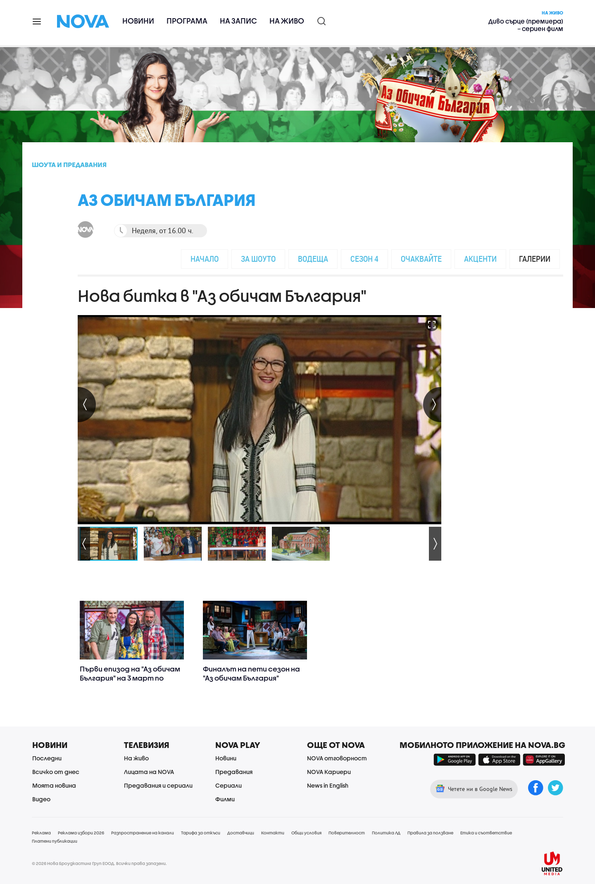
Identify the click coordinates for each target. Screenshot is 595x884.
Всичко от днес (55, 771)
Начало (204, 258)
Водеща (313, 258)
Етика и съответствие (486, 832)
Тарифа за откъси (200, 832)
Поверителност (346, 832)
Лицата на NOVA (149, 771)
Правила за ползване (430, 832)
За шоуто (258, 258)
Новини (138, 21)
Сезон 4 (364, 258)
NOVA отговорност (337, 758)
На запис (238, 21)
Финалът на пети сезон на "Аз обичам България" (251, 673)
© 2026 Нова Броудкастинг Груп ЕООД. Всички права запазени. (99, 863)
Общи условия (306, 832)
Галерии (534, 258)
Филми (225, 799)
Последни (47, 758)
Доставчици (240, 832)
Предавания (233, 771)
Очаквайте (421, 258)
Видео (41, 799)
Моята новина (54, 785)
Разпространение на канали (142, 832)
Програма (187, 21)
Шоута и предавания (69, 164)
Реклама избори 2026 (81, 832)
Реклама (41, 832)
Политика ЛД (386, 832)
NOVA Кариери (329, 771)
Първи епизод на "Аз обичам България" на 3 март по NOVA (130, 678)
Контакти (272, 832)
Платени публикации (54, 841)
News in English (327, 785)
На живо (286, 21)
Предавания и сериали (158, 785)
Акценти (480, 258)
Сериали (228, 785)
